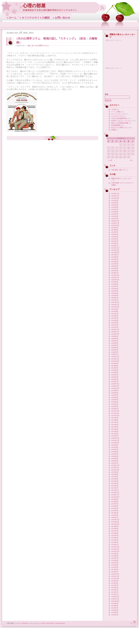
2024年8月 (114, 230)
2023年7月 (114, 259)
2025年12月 (115, 193)
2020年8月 (114, 338)
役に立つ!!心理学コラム (38, 46)
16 (124, 151)
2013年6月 (114, 533)
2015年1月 (114, 490)
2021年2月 (114, 325)
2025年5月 (114, 209)
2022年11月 (115, 277)
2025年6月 (114, 207)
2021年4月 (114, 320)
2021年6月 (114, 316)
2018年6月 (114, 397)
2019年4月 (114, 375)
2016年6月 (114, 452)
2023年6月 (114, 261)
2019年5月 (114, 372)
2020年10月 (115, 334)
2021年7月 (114, 313)
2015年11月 (115, 467)
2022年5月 (114, 291)
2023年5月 (114, 264)
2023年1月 (114, 273)
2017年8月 (114, 420)
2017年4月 (114, 429)
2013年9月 (114, 526)
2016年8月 (114, 447)
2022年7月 (114, 286)
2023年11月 (115, 250)
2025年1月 (114, 218)
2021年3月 (114, 322)
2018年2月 (114, 406)
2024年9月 (114, 227)
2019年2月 (114, 379)
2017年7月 (114, 422)
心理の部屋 (34, 5)
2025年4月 (114, 212)
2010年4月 (114, 615)
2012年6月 (114, 560)
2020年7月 (114, 341)
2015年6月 (114, 479)
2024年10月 (115, 225)
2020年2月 (114, 352)
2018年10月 (115, 388)
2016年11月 (115, 440)
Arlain (43, 623)
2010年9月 (114, 603)
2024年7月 (114, 232)
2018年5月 (114, 399)
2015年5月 (114, 481)
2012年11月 (115, 549)
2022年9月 (114, 282)
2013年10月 (115, 524)
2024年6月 (114, 234)
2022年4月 (114, 293)
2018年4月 (114, 402)
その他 (113, 109)
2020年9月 (114, 336)
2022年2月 (114, 298)
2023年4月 (114, 266)
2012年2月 (114, 569)
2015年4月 (114, 483)
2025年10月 (115, 198)
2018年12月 (115, 384)
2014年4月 (114, 510)
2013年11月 (115, 522)
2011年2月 (114, 592)
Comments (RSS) (60, 623)
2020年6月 (114, 343)
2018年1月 (114, 409)
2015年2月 (114, 488)
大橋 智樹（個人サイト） (120, 170)
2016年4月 (114, 456)
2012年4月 (114, 565)
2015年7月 (114, 476)
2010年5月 (114, 612)
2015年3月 (114, 485)
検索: (107, 94)
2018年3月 (114, 404)
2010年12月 (115, 596)
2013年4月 (114, 538)
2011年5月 (114, 590)
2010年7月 (114, 608)
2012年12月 (115, 547)
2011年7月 (114, 585)
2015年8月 (114, 474)
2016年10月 (115, 442)
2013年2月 (114, 542)
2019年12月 (115, 356)
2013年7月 (114, 531)
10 (128, 148)
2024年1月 (114, 246)
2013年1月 (114, 544)
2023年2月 (114, 270)
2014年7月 (114, 504)
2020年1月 (114, 354)
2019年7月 (114, 368)
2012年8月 (114, 556)
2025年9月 (114, 200)
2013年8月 (114, 529)
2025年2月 (114, 216)
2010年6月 (114, 610)
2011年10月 (115, 578)
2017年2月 (114, 433)
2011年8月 (114, 583)
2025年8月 (114, 202)
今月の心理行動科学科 (119, 118)
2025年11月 (115, 196)
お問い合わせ (62, 17)
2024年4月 (114, 239)
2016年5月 (114, 454)
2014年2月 (114, 515)
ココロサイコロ (116, 116)
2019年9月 (114, 363)
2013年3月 (114, 540)
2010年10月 (115, 601)
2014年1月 (114, 517)
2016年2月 (114, 461)
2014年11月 (115, 495)
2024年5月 (114, 236)
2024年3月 (114, 241)
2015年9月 (114, 472)
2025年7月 (114, 205)
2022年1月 (114, 300)
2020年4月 (114, 347)
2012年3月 (114, 567)
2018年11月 (115, 386)
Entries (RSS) (50, 623)
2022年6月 (114, 289)
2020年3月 (114, 350)
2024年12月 (115, 221)
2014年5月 (114, 508)
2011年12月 (115, 574)
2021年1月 (114, 327)
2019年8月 (114, 365)
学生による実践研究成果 (119, 123)
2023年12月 (115, 248)
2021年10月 (115, 307)
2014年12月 (115, 492)
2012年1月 (114, 572)
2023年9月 (114, 255)
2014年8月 (114, 501)
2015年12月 (115, 465)
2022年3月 (114, 295)
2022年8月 (114, 284)
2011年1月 (114, 594)
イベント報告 (116, 111)
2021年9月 (114, 309)
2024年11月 (115, 223)
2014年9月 (114, 499)
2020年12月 (115, 329)
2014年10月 (115, 497)
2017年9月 (114, 418)
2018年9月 (114, 390)
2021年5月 (114, 318)
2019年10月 (115, 361)
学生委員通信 (116, 125)
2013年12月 (115, 519)
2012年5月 (114, 562)
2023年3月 (114, 268)
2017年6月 (114, 424)
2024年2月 (114, 243)
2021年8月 (114, 311)
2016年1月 (114, 463)
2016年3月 (114, 458)
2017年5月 (114, 427)
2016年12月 (115, 438)
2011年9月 (114, 581)
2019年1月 (114, 381)
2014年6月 (114, 506)
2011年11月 (115, 576)
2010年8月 (114, 605)
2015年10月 (115, 470)
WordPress (25, 623)
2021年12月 (115, 302)
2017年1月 (114, 436)
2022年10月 (115, 279)
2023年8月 (114, 257)
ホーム (13, 17)
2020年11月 (115, 332)
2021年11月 (115, 304)
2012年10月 (115, 551)
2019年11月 (115, 359)
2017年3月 (114, 431)
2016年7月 (114, 449)
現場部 (113, 130)
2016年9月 (114, 445)
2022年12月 (115, 275)
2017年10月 (115, 415)
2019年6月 (114, 370)
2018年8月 (114, 393)
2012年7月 (114, 558)
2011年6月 (114, 587)
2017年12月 (115, 411)
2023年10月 (115, 252)
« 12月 (110, 160)
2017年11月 (115, 413)
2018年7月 (114, 395)
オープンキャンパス (118, 114)
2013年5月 (114, 535)
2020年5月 (114, 345)
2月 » (131, 160)
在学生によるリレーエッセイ (121, 121)
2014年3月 (114, 513)
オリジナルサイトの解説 (36, 17)
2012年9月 (114, 553)
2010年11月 (115, 599)
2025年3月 (114, 214)
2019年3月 (114, 377)
